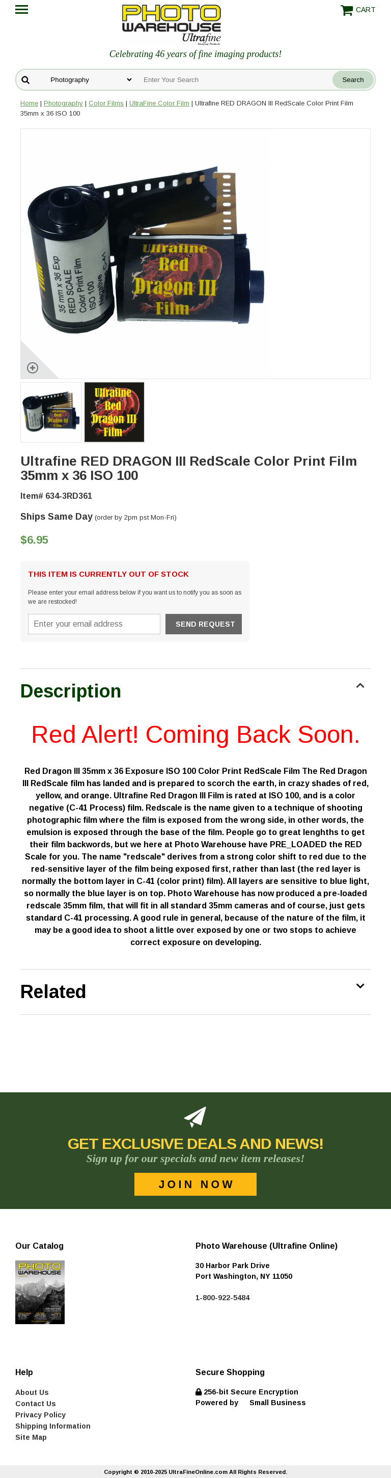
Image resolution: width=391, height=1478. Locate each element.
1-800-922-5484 (222, 1298)
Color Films (106, 103)
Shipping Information (53, 1426)
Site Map (31, 1437)
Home (29, 103)
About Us (32, 1392)
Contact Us (35, 1404)
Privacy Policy (40, 1415)
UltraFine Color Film (159, 103)
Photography (63, 103)
